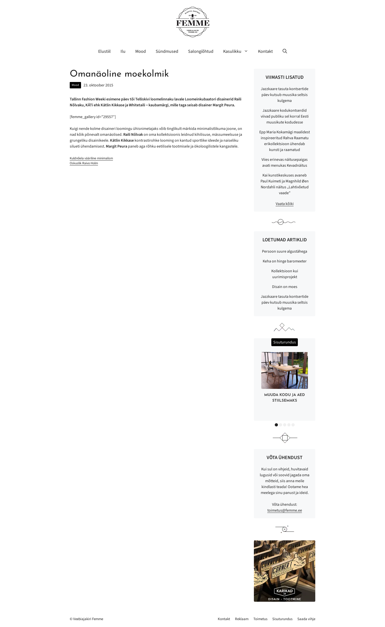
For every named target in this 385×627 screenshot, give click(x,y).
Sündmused (167, 51)
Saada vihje (306, 619)
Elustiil (104, 51)
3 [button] (284, 424)
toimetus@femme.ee (284, 510)
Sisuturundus (282, 619)
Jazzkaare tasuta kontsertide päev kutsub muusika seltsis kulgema (284, 94)
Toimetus (260, 619)
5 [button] (293, 424)
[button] (285, 51)
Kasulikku (238, 51)
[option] (284, 378)
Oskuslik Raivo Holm (84, 163)
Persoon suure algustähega (284, 251)
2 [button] (280, 424)
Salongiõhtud (200, 51)
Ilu (123, 51)
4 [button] (288, 424)
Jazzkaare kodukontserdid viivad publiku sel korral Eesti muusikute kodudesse (285, 116)
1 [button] (276, 424)
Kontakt (265, 51)
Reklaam (241, 619)
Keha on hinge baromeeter (285, 261)
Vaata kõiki (285, 203)
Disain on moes (284, 286)
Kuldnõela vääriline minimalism (91, 158)
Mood (140, 51)
